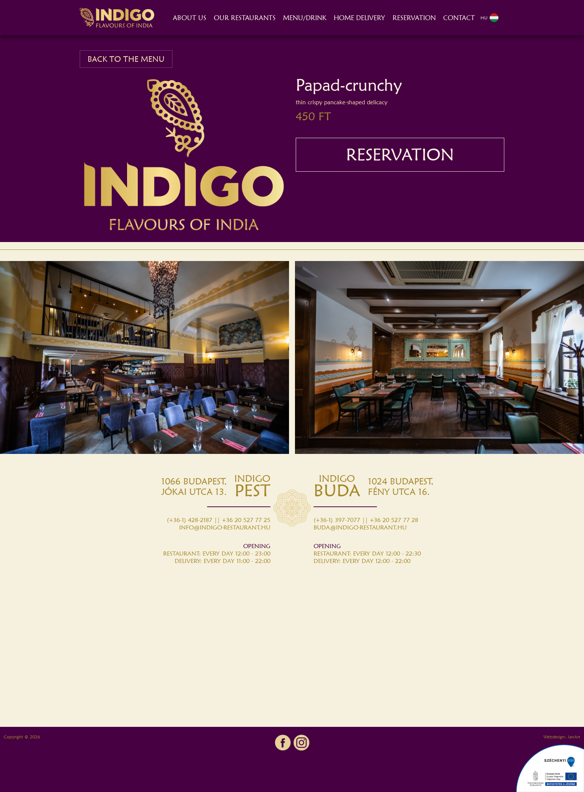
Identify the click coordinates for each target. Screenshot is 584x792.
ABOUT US (189, 18)
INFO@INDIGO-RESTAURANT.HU (224, 527)
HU (489, 17)
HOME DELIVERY (359, 18)
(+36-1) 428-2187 (189, 520)
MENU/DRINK (304, 18)
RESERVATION (414, 18)
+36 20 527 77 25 (246, 520)
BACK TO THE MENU (126, 59)
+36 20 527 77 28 (394, 520)
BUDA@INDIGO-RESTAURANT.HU (360, 527)
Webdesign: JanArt (561, 736)
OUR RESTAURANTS (245, 18)
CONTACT (459, 18)
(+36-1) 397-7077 (337, 520)
